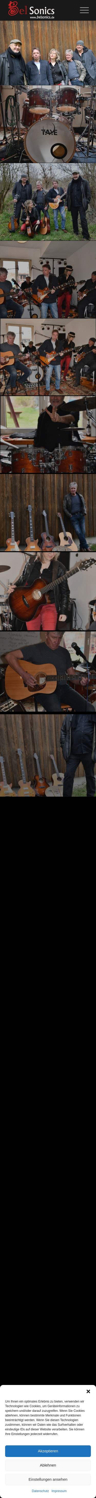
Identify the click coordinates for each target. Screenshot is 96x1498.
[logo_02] (39, 10)
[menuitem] (82, 10)
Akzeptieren (48, 1451)
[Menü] (82, 10)
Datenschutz (40, 1491)
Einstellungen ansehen (48, 1479)
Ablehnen (48, 1465)
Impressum (59, 1491)
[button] (88, 1391)
